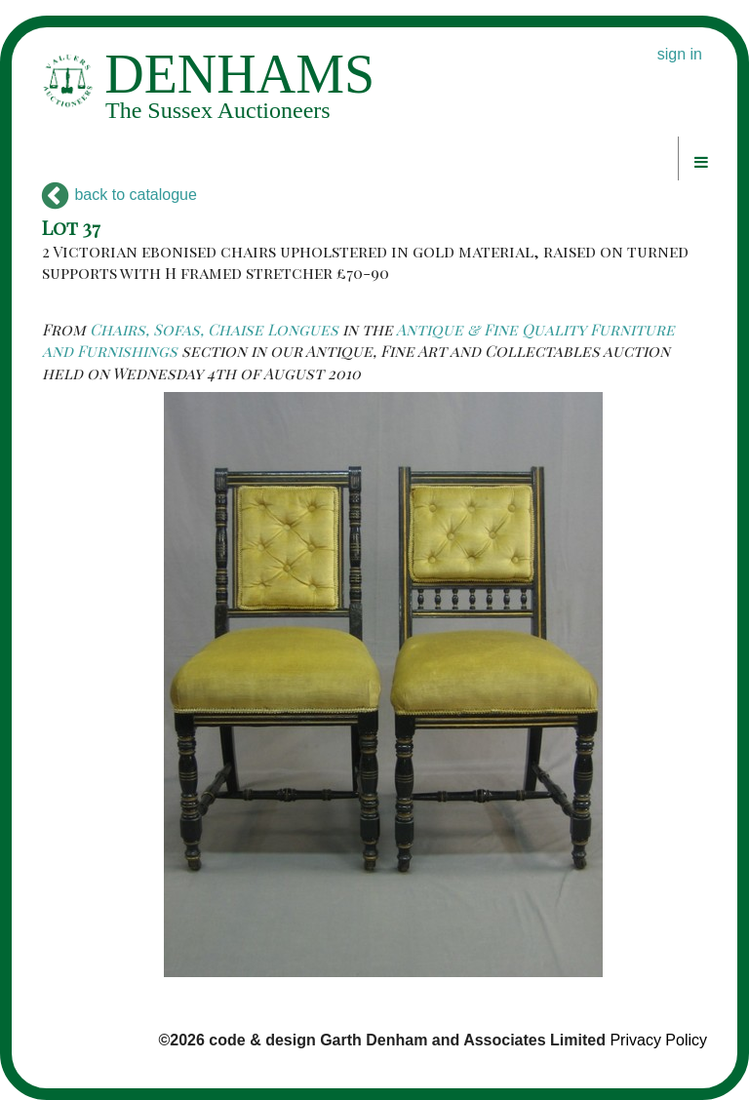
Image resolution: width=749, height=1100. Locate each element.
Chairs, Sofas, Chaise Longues (214, 329)
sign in (679, 54)
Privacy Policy (658, 1040)
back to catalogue (119, 194)
